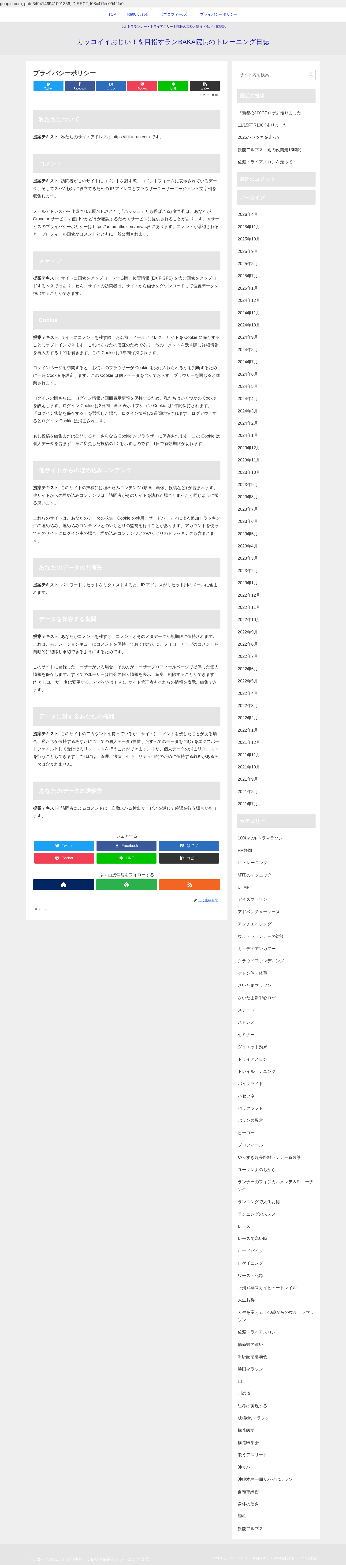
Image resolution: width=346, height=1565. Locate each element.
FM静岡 (245, 850)
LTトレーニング (253, 862)
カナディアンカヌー (257, 948)
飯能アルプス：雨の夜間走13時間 (269, 149)
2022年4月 (248, 693)
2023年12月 (249, 448)
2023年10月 (249, 472)
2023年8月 (248, 496)
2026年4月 (248, 214)
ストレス (246, 1022)
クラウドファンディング (261, 960)
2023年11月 (249, 460)
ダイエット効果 (252, 1047)
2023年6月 (248, 521)
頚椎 (242, 1516)
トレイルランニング (257, 1071)
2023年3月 (248, 558)
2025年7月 (248, 275)
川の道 (244, 1393)
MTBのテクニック (255, 875)
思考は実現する (252, 1406)
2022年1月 (248, 730)
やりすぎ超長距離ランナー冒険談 (269, 1157)
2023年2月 (248, 570)
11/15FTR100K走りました (262, 125)
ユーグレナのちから (257, 1169)
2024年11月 (249, 313)
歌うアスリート (252, 1455)
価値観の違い (250, 1344)
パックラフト (250, 1108)
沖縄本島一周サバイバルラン (265, 1479)
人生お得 (246, 1300)
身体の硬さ (248, 1504)
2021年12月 (249, 742)
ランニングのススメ (257, 1214)
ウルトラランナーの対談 (261, 936)
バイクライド (250, 1083)
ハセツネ (246, 1096)
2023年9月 (248, 484)
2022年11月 (249, 607)
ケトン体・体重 (252, 973)
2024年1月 (248, 435)
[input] (276, 75)
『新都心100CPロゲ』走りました (269, 113)
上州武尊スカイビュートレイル (267, 1287)
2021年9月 (248, 779)
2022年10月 (249, 619)
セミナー (246, 1034)
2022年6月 (248, 668)
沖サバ (244, 1467)
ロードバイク (250, 1251)
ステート (246, 1010)
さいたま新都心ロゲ (257, 998)
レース (244, 1226)
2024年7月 (248, 361)
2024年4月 (248, 398)
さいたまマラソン (255, 985)
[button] (311, 74)
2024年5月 (248, 386)
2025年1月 (248, 288)
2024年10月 (249, 325)
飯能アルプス (250, 1528)
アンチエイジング (255, 924)
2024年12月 (249, 300)
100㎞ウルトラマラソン (260, 838)
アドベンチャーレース (259, 912)
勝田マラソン (250, 1369)
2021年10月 (249, 767)
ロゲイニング (250, 1263)
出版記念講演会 (252, 1356)
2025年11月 (249, 227)
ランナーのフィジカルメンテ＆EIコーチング (275, 1185)
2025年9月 (248, 251)
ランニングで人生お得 (259, 1201)
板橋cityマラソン (253, 1418)
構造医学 (246, 1430)
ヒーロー (246, 1133)
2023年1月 (248, 582)
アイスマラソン (252, 899)
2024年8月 (248, 349)
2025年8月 (248, 263)
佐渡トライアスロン (257, 1332)
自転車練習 (248, 1492)
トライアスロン (252, 1059)
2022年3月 (248, 705)
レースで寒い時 (252, 1238)
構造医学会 (248, 1442)
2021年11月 (249, 755)
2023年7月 (248, 509)
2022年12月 (249, 595)
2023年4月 (248, 546)
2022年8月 (248, 644)
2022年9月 (248, 632)
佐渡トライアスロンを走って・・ (269, 162)
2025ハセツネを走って (259, 137)
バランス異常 (250, 1120)
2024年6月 (248, 374)
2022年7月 (248, 656)
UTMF (243, 887)
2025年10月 (249, 239)
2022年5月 (248, 681)
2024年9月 (248, 337)
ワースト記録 (250, 1275)
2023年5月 (248, 534)
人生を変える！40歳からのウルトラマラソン (276, 1316)
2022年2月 (248, 717)
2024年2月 (248, 423)
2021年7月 (248, 803)
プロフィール (250, 1145)
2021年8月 (248, 791)
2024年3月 (248, 411)
